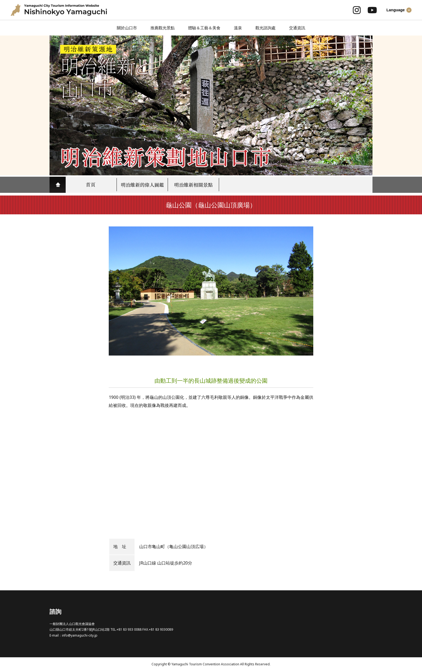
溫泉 (238, 27)
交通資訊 (297, 27)
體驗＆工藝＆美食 (204, 27)
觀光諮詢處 (265, 27)
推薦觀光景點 (162, 27)
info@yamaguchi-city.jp (79, 635)
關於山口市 (127, 27)
